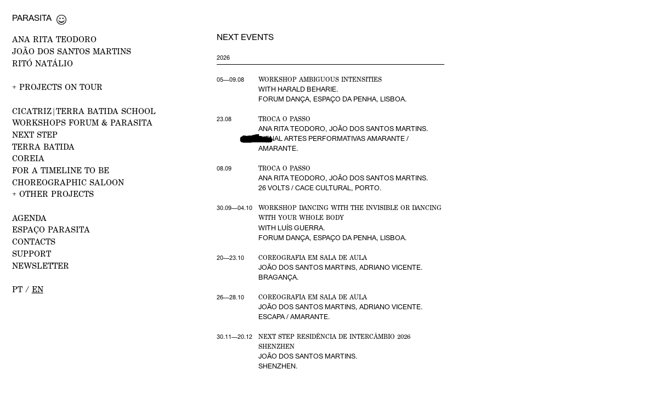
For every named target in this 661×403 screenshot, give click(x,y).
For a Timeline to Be (60, 170)
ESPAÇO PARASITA (51, 229)
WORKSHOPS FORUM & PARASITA (82, 122)
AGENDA (29, 218)
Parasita (32, 17)
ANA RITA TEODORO (54, 39)
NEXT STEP (35, 134)
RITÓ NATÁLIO (42, 63)
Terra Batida (43, 146)
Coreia (28, 158)
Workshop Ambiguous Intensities (320, 79)
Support (31, 253)
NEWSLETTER (40, 265)
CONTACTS (33, 241)
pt (17, 289)
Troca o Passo (284, 119)
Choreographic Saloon (68, 182)
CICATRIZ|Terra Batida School (84, 111)
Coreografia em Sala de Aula (312, 258)
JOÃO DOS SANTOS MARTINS (71, 51)
